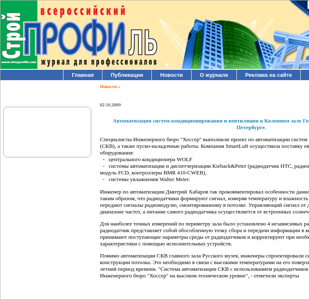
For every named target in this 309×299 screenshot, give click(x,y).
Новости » (110, 86)
